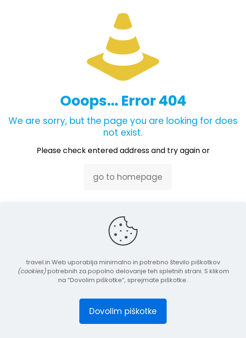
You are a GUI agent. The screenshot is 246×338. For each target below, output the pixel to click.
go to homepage (127, 177)
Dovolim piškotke (123, 311)
